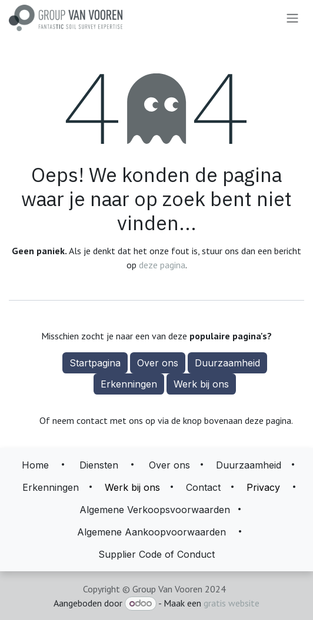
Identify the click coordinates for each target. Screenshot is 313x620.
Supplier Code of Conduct (156, 554)
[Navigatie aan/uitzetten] (292, 18)
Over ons (157, 363)
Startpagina (95, 363)
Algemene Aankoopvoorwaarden (151, 532)
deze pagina (162, 265)
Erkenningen (129, 384)
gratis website (231, 603)
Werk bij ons (201, 384)
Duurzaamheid (227, 363)
